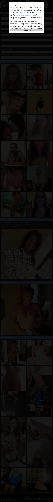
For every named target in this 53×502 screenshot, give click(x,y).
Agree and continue (26, 30)
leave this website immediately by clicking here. (26, 15)
